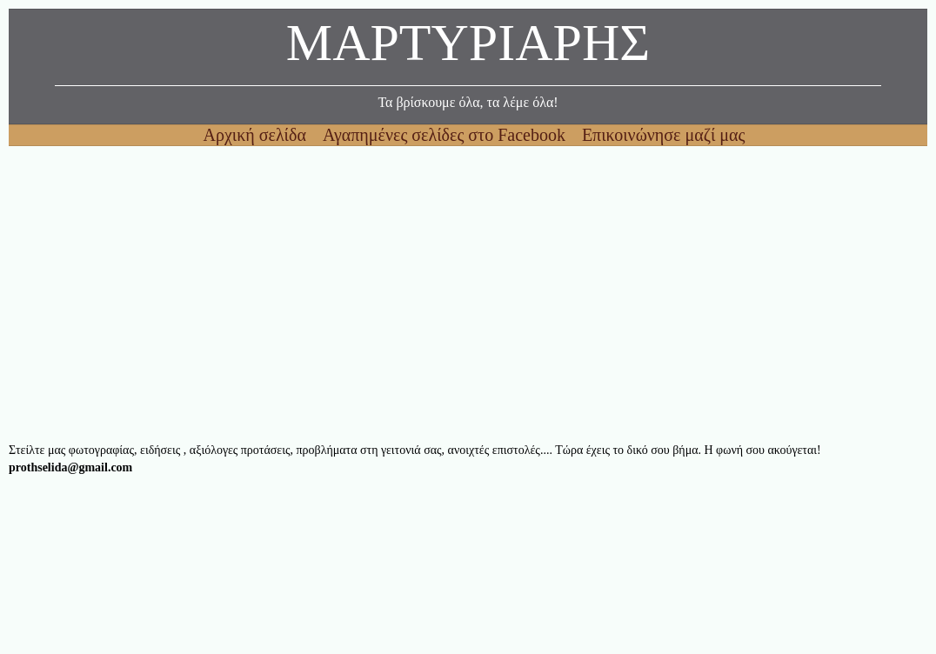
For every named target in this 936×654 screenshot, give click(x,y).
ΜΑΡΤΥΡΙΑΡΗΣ (468, 47)
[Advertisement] (468, 294)
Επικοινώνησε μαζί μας (663, 134)
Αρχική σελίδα (257, 134)
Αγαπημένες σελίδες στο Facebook (446, 134)
